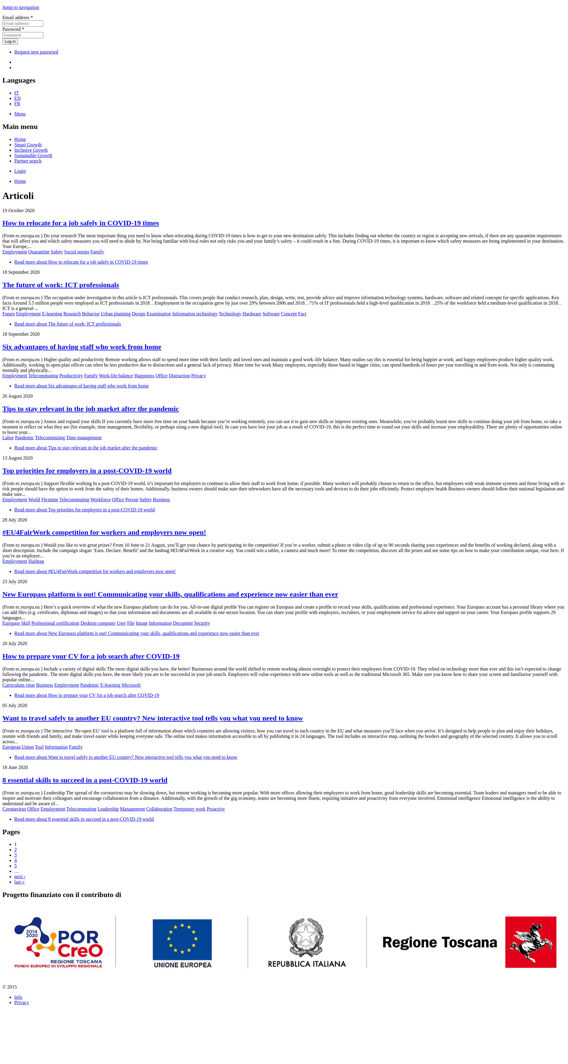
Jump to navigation (20, 7)
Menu (19, 113)
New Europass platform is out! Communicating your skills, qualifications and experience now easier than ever (170, 594)
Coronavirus (14, 808)
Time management (84, 437)
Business (161, 499)
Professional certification (55, 623)
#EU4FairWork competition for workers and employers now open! (104, 532)
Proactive (216, 808)
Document (183, 623)
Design (138, 313)
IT (16, 92)
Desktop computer (98, 623)
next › (19, 876)
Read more (81, 262)
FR (17, 103)
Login (20, 171)
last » (19, 881)
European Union (18, 747)
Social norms (76, 251)
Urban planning (116, 313)
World (34, 499)
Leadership (108, 808)
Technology (230, 313)
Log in (10, 41)
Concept (289, 313)
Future (8, 313)
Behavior (91, 313)
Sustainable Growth (33, 155)
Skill (25, 623)
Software (271, 313)
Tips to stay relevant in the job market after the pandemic (90, 409)
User (121, 623)
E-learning (52, 313)
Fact (302, 313)
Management (132, 808)
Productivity (71, 375)
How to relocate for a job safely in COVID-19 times (80, 223)
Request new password (36, 51)
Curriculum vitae (18, 685)
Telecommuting (43, 375)
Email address (17, 17)
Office (161, 375)
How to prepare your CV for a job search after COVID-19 (91, 656)
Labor (8, 437)
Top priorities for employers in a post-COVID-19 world (87, 471)
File (131, 623)
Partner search (28, 160)
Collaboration (159, 808)
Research (72, 313)
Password (13, 29)
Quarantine (39, 251)
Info (18, 997)
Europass (11, 623)
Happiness (144, 375)
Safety (57, 251)
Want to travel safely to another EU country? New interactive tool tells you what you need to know (152, 718)
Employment (14, 251)
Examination (159, 313)
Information (160, 623)
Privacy (198, 375)
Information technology (195, 313)
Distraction (179, 375)
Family (97, 251)
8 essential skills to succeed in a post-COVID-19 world (84, 780)
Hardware (251, 313)
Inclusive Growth (31, 150)
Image (142, 623)
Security (202, 623)
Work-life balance (116, 375)
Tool (39, 747)
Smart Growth (28, 144)
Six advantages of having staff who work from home (81, 347)
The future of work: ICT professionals (60, 285)
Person (131, 499)
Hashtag (36, 561)
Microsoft (131, 685)
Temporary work (190, 808)
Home (20, 139)
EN (17, 98)
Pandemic (24, 437)
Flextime (49, 499)
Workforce (100, 499)
